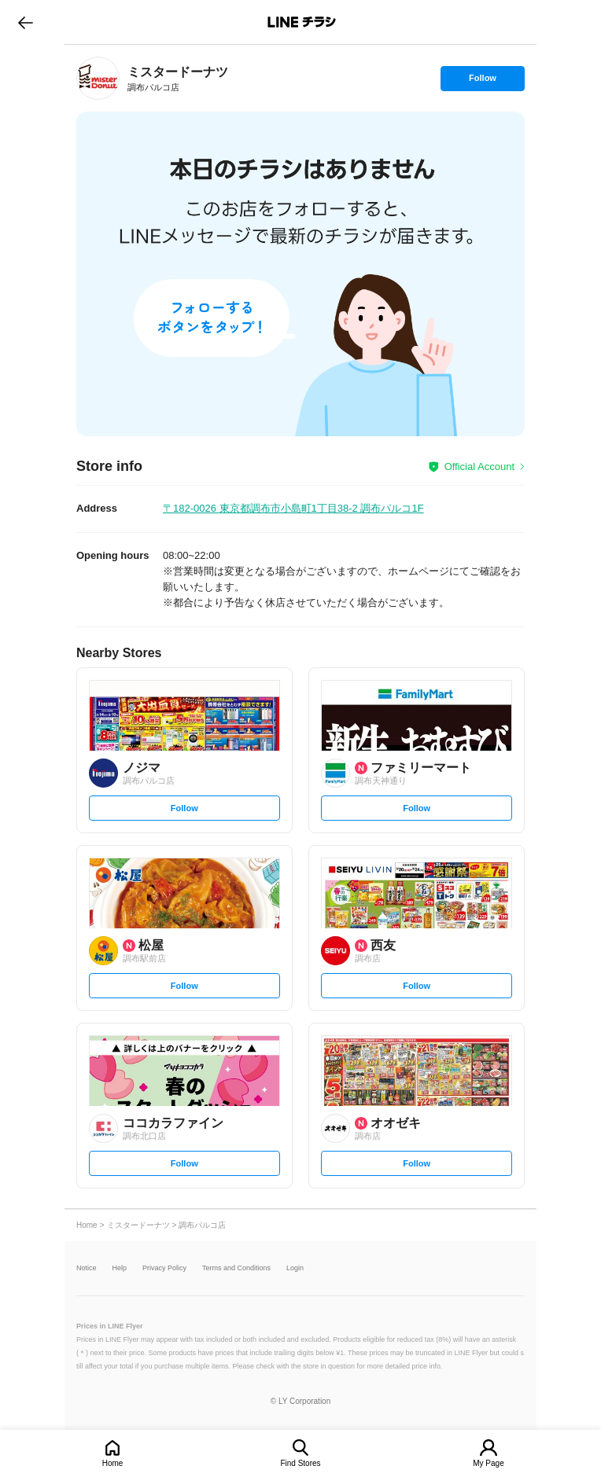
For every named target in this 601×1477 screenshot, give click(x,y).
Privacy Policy (164, 1268)
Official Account (479, 466)
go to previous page (25, 22)
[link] (98, 78)
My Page (488, 1463)
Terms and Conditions (236, 1268)
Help (119, 1268)
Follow (482, 81)
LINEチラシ (301, 22)
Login (295, 1268)
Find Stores (300, 1463)
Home (113, 1463)
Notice (86, 1268)
